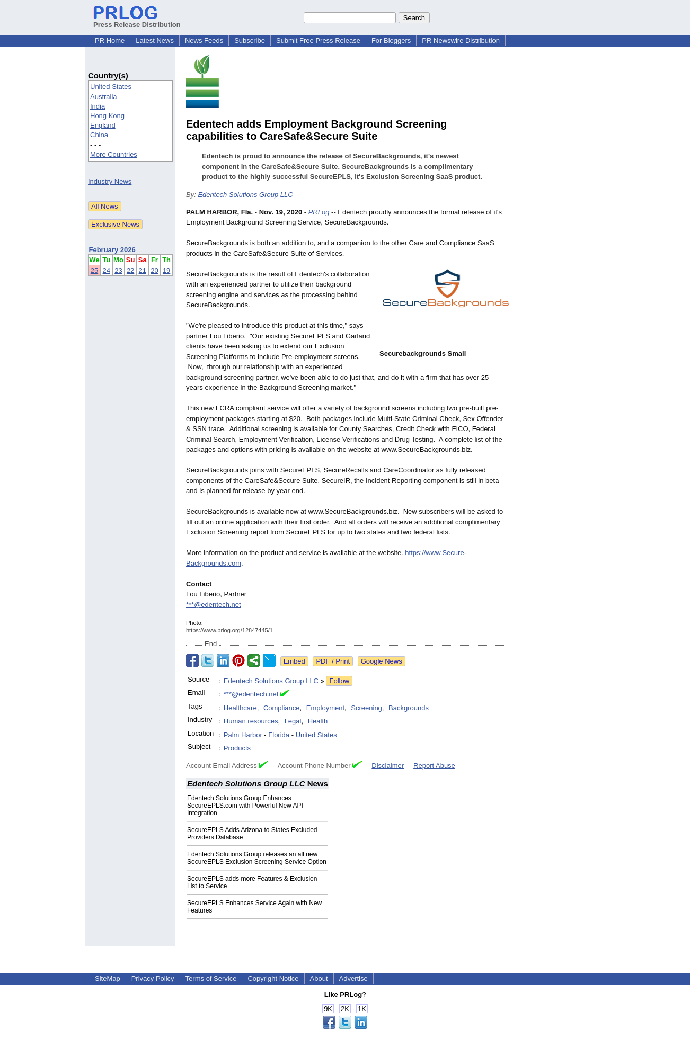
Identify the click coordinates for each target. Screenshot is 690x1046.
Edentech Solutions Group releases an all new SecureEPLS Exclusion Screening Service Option (256, 858)
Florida (278, 735)
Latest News (155, 40)
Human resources (251, 721)
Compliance (281, 708)
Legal (293, 721)
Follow (339, 681)
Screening (366, 708)
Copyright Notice (272, 978)
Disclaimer (387, 766)
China (99, 135)
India (97, 106)
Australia (103, 97)
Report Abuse (434, 766)
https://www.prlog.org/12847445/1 (229, 630)
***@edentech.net (213, 605)
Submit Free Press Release (318, 40)
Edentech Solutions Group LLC (245, 195)
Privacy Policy (152, 978)
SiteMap (107, 978)
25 (94, 270)
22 (130, 270)
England (103, 125)
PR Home (110, 40)
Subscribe (249, 40)
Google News (381, 661)
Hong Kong (107, 116)
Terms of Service (211, 978)
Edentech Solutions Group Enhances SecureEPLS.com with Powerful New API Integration (245, 805)
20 (154, 270)
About (319, 978)
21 (142, 270)
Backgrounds (408, 708)
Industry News (109, 181)
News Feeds (204, 40)
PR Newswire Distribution (461, 40)
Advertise (353, 978)
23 (118, 270)
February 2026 (112, 250)
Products (237, 748)
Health (318, 721)
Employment (325, 708)
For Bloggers (391, 40)
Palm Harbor (243, 735)
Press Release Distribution (137, 21)
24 (106, 270)
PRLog (319, 212)
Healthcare (240, 708)
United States (110, 87)
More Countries (113, 154)
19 (166, 270)
